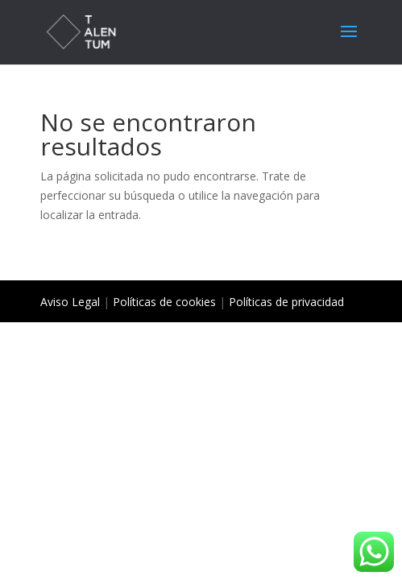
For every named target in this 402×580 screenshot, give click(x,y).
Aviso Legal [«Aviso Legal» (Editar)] (70, 301)
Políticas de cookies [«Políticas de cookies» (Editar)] (164, 301)
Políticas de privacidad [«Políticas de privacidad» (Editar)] (286, 301)
